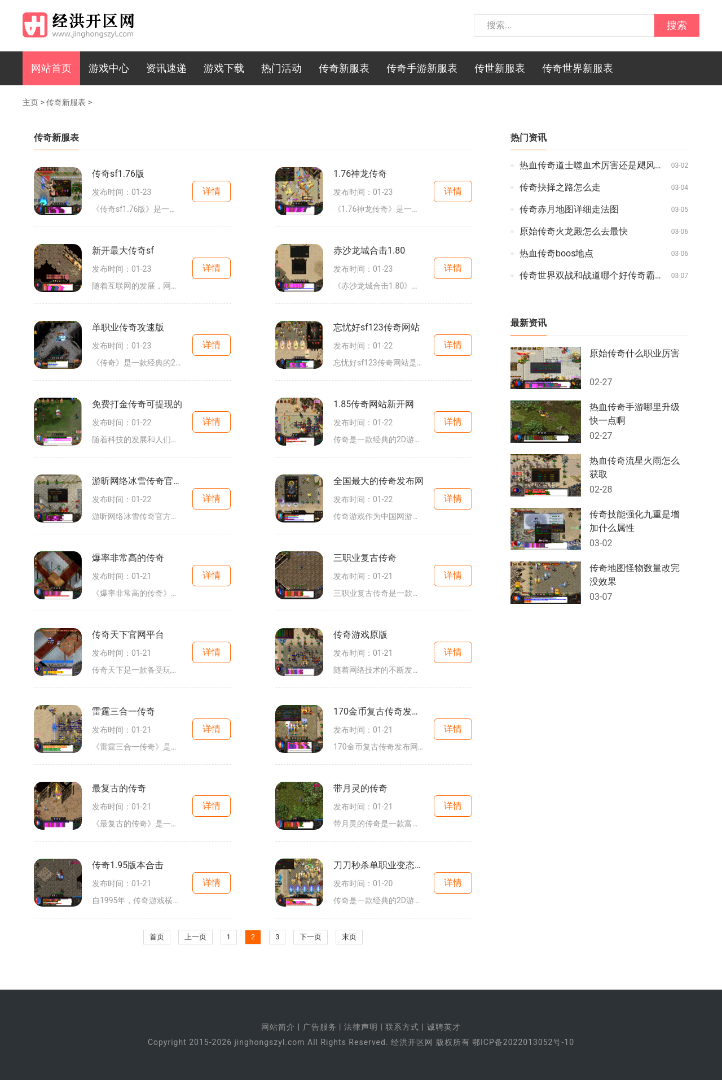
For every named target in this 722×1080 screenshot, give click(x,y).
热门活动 (281, 68)
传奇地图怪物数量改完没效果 (634, 575)
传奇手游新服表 (421, 68)
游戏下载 (224, 68)
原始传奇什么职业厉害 (634, 353)
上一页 (195, 937)
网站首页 (51, 68)
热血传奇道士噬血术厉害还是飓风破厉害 (593, 165)
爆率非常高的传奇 (128, 557)
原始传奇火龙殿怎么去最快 (574, 231)
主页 (30, 102)
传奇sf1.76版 (118, 173)
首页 (156, 937)
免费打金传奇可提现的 (137, 404)
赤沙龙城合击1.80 (369, 250)
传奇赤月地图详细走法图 (569, 209)
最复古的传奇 (119, 788)
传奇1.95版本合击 (128, 865)
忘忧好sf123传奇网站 (376, 327)
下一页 (311, 937)
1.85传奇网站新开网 (373, 404)
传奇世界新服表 (577, 68)
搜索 (677, 25)
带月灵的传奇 (360, 788)
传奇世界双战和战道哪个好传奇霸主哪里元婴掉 (593, 275)
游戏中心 (109, 68)
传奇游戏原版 (360, 634)
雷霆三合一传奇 (123, 711)
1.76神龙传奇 (360, 173)
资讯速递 (166, 68)
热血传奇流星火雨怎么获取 (634, 467)
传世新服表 (499, 68)
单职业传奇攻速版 (128, 327)
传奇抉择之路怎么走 (560, 187)
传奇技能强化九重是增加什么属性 (634, 521)
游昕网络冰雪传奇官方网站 (137, 481)
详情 (211, 191)
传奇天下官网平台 (128, 634)
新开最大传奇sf (123, 250)
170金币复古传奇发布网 (378, 711)
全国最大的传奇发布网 (378, 481)
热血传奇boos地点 (557, 253)
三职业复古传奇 (365, 557)
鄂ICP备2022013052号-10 (523, 1042)
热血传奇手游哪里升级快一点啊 (634, 414)
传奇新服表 (344, 68)
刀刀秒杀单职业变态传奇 (378, 865)
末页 (349, 937)
